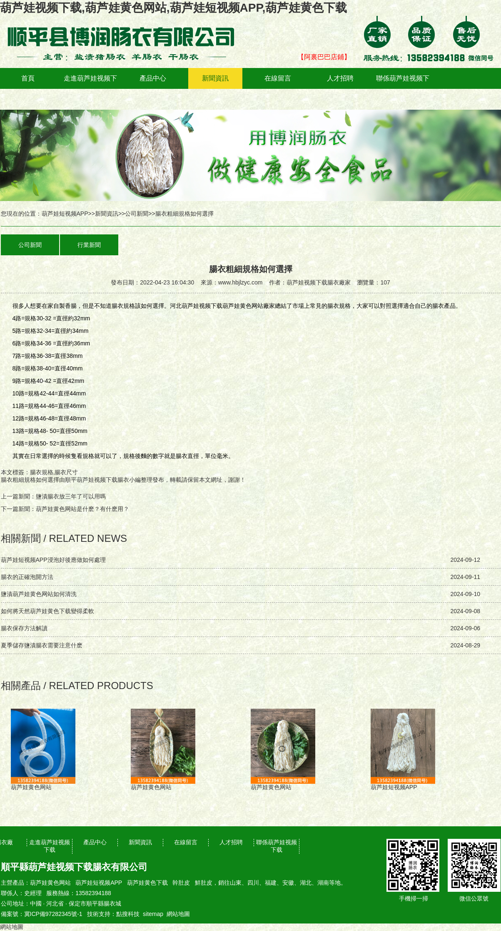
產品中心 (153, 78)
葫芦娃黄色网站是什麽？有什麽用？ (82, 509)
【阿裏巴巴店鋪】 (324, 56)
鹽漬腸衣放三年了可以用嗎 (71, 496)
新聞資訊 (215, 78)
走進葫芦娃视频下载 (90, 89)
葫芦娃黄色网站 (50, 882)
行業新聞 (89, 245)
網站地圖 (178, 914)
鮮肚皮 (203, 882)
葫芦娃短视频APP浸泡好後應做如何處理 (53, 559)
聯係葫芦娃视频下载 (402, 89)
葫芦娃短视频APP (65, 213)
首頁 (28, 78)
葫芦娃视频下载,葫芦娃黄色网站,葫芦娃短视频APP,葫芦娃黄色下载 (173, 7)
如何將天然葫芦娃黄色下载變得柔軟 (47, 611)
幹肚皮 (181, 882)
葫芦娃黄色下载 (147, 882)
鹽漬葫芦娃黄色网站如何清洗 (39, 594)
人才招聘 (340, 78)
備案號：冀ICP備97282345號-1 (41, 914)
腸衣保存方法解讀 (24, 628)
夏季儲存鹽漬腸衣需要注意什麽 (41, 645)
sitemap (153, 914)
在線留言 (277, 78)
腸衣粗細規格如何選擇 (30, 479)
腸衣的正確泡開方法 (27, 577)
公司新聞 (136, 213)
